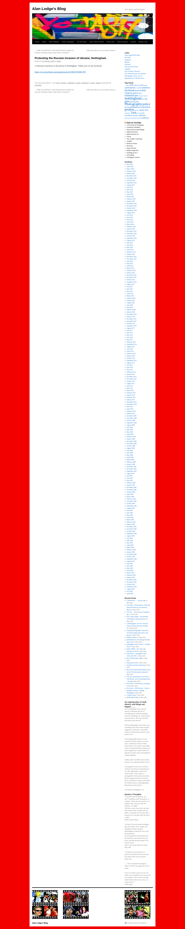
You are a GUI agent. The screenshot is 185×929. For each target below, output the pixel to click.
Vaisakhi (129, 141)
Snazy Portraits (131, 148)
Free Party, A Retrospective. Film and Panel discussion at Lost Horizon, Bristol (138, 607)
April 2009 (130, 434)
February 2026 (131, 171)
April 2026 (130, 166)
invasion (63, 83)
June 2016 (130, 337)
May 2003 (130, 568)
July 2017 (130, 330)
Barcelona (130, 146)
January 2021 (131, 300)
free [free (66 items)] (144, 90)
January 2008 (131, 464)
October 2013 (131, 358)
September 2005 (132, 506)
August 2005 (131, 508)
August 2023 (131, 240)
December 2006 (131, 487)
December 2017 (131, 319)
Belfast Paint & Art (132, 134)
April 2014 (130, 351)
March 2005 (130, 520)
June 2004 (130, 540)
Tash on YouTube (134, 123)
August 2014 (131, 346)
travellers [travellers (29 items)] (128, 115)
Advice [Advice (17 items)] (136, 85)
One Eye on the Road (131, 67)
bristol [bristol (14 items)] (145, 85)
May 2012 (130, 388)
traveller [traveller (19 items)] (142, 113)
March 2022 (130, 268)
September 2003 (132, 559)
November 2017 (132, 321)
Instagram (128, 60)
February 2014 (131, 353)
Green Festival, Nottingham (135, 125)
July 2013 (130, 365)
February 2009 (131, 437)
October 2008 (131, 446)
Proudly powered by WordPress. (137, 923)
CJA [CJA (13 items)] (137, 88)
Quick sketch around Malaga (135, 130)
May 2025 (130, 192)
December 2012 (131, 376)
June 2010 (130, 407)
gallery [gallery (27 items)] (135, 93)
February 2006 (131, 499)
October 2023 (131, 236)
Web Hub (127, 57)
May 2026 (130, 164)
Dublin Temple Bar (132, 150)
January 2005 (131, 524)
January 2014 (131, 356)
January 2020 (131, 312)
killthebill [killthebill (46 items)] (129, 95)
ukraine (98, 83)
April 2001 (130, 593)
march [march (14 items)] (145, 96)
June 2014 (130, 349)
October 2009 (131, 420)
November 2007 (132, 469)
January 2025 (131, 201)
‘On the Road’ (82, 42)
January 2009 (131, 439)
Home (37, 42)
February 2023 (131, 252)
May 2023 (130, 247)
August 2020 (131, 303)
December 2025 (131, 176)
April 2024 (130, 222)
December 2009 (131, 416)
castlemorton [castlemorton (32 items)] (130, 88)
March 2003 (130, 573)
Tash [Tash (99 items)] (133, 112)
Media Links (143, 42)
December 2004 (131, 527)
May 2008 (130, 455)
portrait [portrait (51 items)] (133, 107)
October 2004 (131, 531)
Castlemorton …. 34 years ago (136, 600)
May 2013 (130, 370)
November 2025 (132, 178)
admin (59, 61)
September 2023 (132, 238)
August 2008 (131, 448)
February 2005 (131, 522)
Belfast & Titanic (132, 143)
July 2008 (130, 450)
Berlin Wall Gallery (133, 697)
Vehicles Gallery (132, 637)
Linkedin (127, 69)
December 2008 (131, 441)
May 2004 (130, 543)
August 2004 (131, 536)
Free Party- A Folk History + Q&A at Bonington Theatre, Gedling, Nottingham (138, 690)
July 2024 (130, 215)
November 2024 (132, 206)
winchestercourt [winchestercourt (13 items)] (135, 118)
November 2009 (132, 418)
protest (78, 83)
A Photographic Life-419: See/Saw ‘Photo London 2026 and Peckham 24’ (137, 626)
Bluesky (127, 62)
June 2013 (130, 367)
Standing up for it (132, 153)
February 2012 (131, 393)
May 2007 (130, 480)
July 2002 (130, 591)
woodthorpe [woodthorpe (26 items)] (144, 118)
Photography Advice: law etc (133, 76)
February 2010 (131, 411)
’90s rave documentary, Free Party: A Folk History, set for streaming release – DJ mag (138, 679)
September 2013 (132, 360)
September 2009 (132, 423)
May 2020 (130, 307)
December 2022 (131, 256)
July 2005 (130, 510)
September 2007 (132, 471)
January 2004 (131, 552)
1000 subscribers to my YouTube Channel (101, 50)
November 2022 (132, 259)
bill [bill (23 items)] (142, 85)
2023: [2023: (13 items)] (127, 85)
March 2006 (130, 497)
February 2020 (131, 310)
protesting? (85, 83)
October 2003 (131, 557)
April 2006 (130, 494)
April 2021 (130, 293)
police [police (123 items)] (146, 104)
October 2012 (131, 381)
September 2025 (132, 183)
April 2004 (130, 545)
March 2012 (130, 390)
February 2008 (131, 462)
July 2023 (130, 243)
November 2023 (132, 233)
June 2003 (130, 566)
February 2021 (131, 298)
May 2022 (130, 263)
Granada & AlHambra (133, 127)
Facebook (128, 64)
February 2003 (131, 575)
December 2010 (131, 402)
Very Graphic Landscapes (134, 139)
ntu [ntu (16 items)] (143, 99)
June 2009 (130, 430)
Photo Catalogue (68, 42)
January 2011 (131, 400)
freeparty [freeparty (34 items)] (128, 93)
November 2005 (132, 501)
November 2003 (132, 554)
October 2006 (131, 492)
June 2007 (130, 478)
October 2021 (131, 280)
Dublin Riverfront (132, 132)
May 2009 (130, 432)
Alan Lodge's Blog (49, 9)
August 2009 (131, 425)
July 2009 (130, 427)
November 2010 (132, 404)
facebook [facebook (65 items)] (129, 90)
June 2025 (130, 190)
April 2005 (130, 517)
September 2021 (132, 282)
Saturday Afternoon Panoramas (136, 665)
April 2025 (130, 194)
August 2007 (131, 473)
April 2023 (130, 250)
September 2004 (132, 533)
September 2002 (132, 587)
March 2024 (130, 224)
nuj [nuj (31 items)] (146, 99)
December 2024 (131, 203)
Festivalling (130, 155)
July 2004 (130, 538)
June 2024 (130, 217)
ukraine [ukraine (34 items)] (142, 115)
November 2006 (132, 490)
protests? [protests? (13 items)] (137, 110)
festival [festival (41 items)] (138, 90)
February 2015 (131, 342)
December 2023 (131, 231)
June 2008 (130, 453)
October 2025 (131, 180)
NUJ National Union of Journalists (135, 73)
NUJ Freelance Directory (132, 71)
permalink (38, 85)
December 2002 (131, 580)
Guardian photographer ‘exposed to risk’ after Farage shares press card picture (138, 633)
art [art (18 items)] (139, 85)
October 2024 (131, 208)
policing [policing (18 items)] (127, 107)
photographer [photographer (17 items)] (134, 102)
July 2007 (130, 476)
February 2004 (131, 550)
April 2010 (130, 409)
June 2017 (130, 333)
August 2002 (131, 589)
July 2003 (130, 563)
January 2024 (131, 229)
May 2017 (130, 335)
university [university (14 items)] (127, 118)
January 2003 (131, 577)
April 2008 (130, 457)
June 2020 (130, 305)
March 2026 (130, 169)
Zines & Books (122, 42)
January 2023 (131, 254)
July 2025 (130, 187)
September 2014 (132, 344)
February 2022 (131, 270)
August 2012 (131, 383)
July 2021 (130, 286)
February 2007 (131, 483)
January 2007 (131, 485)
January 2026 (131, 173)
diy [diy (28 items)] (140, 88)
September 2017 (132, 326)
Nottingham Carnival (133, 157)
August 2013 (131, 363)
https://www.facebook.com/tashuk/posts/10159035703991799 (60, 72)
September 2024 (132, 210)
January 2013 (131, 374)
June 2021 (130, 289)
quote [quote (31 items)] (142, 110)
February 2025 (131, 199)
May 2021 (130, 291)
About (44, 42)
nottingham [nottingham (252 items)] (133, 98)
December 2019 (131, 314)
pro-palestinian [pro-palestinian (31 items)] (144, 107)
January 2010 (131, 413)
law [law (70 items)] (136, 95)
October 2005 (131, 503)
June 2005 (130, 513)
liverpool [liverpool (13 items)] (140, 96)
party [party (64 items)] (127, 101)
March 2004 (130, 547)
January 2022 (131, 273)
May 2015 (130, 340)
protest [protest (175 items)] (129, 109)
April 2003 (130, 570)
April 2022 (130, 266)
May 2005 (130, 515)
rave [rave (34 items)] (146, 110)
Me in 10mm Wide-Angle (135, 658)
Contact (133, 42)
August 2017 (131, 328)
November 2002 (132, 582)
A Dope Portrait (131, 695)
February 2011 (131, 397)
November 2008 (132, 443)
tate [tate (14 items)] (138, 113)
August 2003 (131, 561)
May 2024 (130, 220)
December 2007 (131, 467)
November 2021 (132, 277)
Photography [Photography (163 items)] (133, 104)
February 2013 (131, 372)
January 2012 (131, 395)
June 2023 (130, 245)
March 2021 (130, 296)
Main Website (54, 42)
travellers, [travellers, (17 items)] (135, 115)
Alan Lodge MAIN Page (132, 55)
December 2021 (131, 275)
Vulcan (129, 136)
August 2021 (131, 284)
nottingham (71, 83)
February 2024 (131, 226)
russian (92, 83)
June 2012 (130, 386)
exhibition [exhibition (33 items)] (145, 87)
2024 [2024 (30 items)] (131, 85)
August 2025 (131, 185)
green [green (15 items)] (140, 93)
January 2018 (131, 316)
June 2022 (130, 261)
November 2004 (132, 529)
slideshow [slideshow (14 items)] (127, 113)
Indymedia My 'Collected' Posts (134, 78)
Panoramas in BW (132, 663)
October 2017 (131, 323)
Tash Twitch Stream (96, 42)
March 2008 (130, 460)
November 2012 (132, 379)
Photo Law (110, 42)
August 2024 (131, 213)
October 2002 (131, 584)
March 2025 (130, 196)
